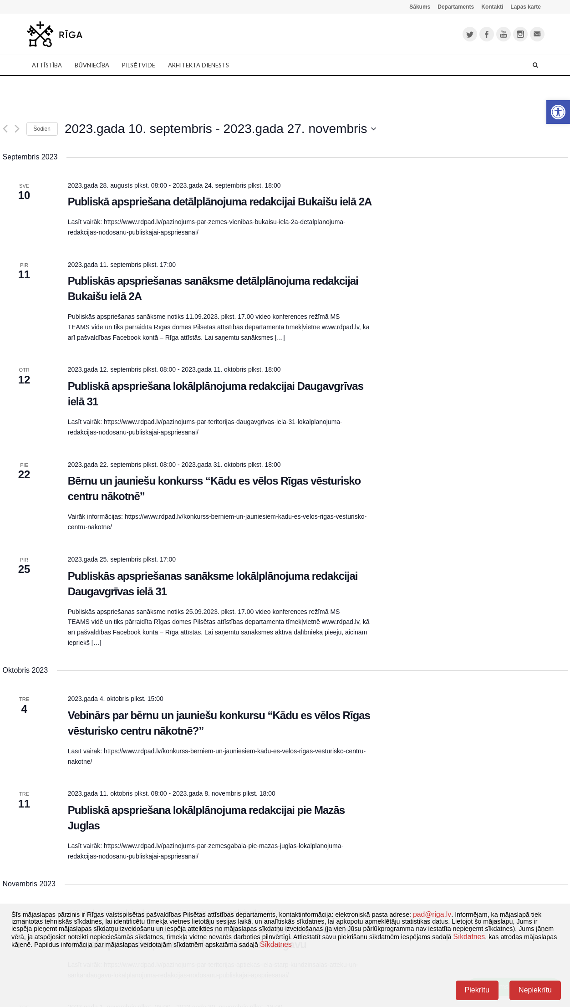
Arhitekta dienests (198, 65)
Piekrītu (477, 990)
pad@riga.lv (432, 914)
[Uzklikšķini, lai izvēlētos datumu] (220, 129)
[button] (558, 112)
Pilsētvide (138, 65)
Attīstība (47, 65)
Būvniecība (92, 65)
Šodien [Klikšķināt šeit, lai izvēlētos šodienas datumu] (42, 129)
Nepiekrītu (535, 990)
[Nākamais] (17, 128)
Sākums (419, 7)
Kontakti (492, 7)
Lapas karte (525, 7)
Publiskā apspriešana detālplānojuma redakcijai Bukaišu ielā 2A (220, 201)
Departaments (456, 7)
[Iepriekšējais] (5, 128)
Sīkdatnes (469, 937)
